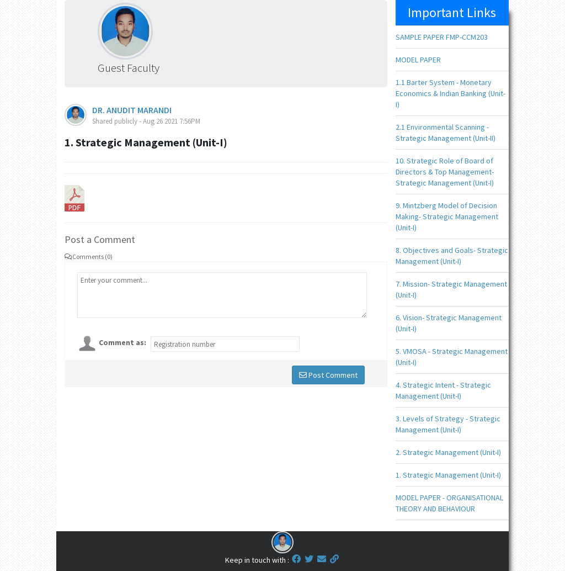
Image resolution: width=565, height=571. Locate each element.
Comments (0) (89, 256)
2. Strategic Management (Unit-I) (448, 452)
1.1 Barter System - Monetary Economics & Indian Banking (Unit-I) (450, 93)
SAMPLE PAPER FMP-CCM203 (442, 37)
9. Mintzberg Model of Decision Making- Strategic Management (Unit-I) (447, 216)
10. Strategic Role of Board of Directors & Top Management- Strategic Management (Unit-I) (445, 172)
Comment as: (122, 342)
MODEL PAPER (418, 60)
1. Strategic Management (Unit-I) (448, 475)
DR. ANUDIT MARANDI (132, 109)
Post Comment (328, 375)
